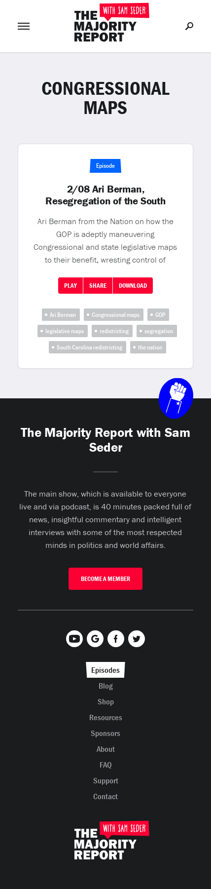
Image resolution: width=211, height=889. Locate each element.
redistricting (114, 331)
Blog (106, 685)
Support (105, 780)
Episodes (105, 669)
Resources (105, 717)
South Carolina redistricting (89, 347)
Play (70, 285)
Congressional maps (116, 314)
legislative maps (64, 331)
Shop (106, 701)
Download (133, 285)
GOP (160, 314)
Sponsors (105, 733)
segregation (158, 331)
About (106, 748)
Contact (105, 796)
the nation (150, 347)
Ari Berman (63, 314)
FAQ (106, 764)
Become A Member (105, 579)
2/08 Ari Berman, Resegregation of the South (105, 195)
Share (97, 285)
